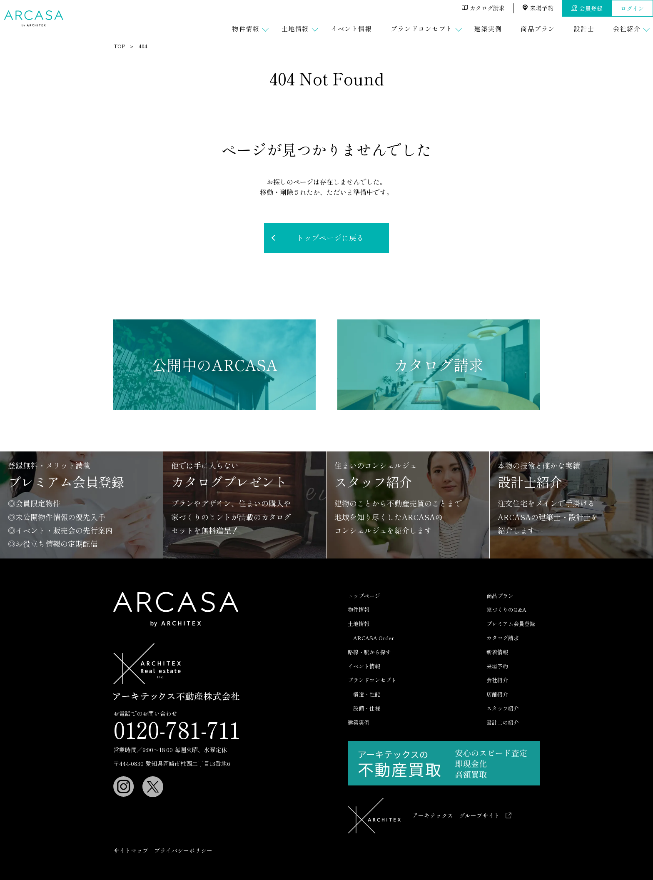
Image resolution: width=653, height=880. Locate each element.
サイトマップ (130, 850)
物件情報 (358, 609)
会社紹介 (497, 680)
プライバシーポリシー (183, 850)
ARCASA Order (373, 638)
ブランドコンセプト (372, 680)
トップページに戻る (330, 237)
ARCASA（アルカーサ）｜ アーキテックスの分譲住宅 (35, 18)
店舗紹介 (497, 694)
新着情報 (497, 652)
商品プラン (499, 596)
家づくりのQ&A (506, 609)
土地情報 (358, 624)
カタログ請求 (483, 8)
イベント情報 (364, 666)
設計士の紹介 (502, 722)
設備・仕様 (366, 708)
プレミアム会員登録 (510, 624)
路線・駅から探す (369, 652)
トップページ (364, 596)
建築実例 (358, 722)
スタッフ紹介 (502, 708)
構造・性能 (366, 694)
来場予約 (537, 8)
